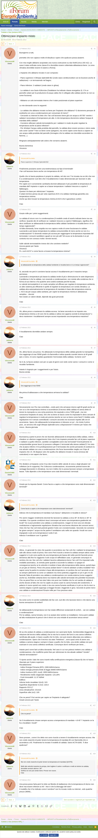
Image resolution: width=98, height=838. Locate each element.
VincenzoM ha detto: (28, 261)
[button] (28, 21)
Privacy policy (77, 827)
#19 (94, 754)
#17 (94, 705)
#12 (94, 480)
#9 (94, 403)
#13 (94, 500)
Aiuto (85, 827)
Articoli (5, 22)
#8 (94, 377)
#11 (94, 460)
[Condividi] (91, 48)
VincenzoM (7, 40)
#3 (94, 209)
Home (91, 827)
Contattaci (55, 827)
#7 (94, 348)
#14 (94, 546)
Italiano (8, 827)
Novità (23, 22)
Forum (15, 22)
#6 (94, 327)
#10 (94, 433)
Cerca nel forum (19, 25)
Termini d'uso (65, 827)
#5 (94, 307)
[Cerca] (94, 21)
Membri (45, 22)
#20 (94, 780)
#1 (94, 48)
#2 (94, 154)
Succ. (11, 44)
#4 (94, 256)
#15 (94, 596)
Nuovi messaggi (6, 25)
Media (34, 22)
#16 (94, 628)
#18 (94, 733)
